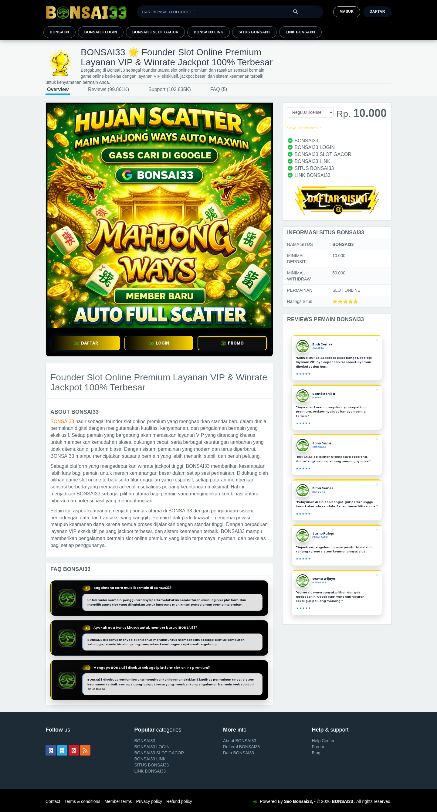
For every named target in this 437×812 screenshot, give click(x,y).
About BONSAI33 (239, 740)
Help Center (323, 740)
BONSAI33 (59, 32)
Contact (53, 801)
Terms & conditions (82, 801)
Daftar (377, 11)
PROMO (232, 343)
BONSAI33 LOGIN (100, 32)
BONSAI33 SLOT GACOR (155, 32)
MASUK (347, 11)
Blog (316, 752)
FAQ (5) (218, 89)
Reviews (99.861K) (108, 89)
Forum (318, 746)
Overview (58, 89)
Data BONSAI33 (238, 752)
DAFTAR (86, 343)
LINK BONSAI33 (300, 32)
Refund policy (179, 801)
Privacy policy (149, 801)
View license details (304, 128)
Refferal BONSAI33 (241, 746)
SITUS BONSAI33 (254, 32)
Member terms (118, 801)
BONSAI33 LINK (208, 32)
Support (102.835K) (169, 89)
